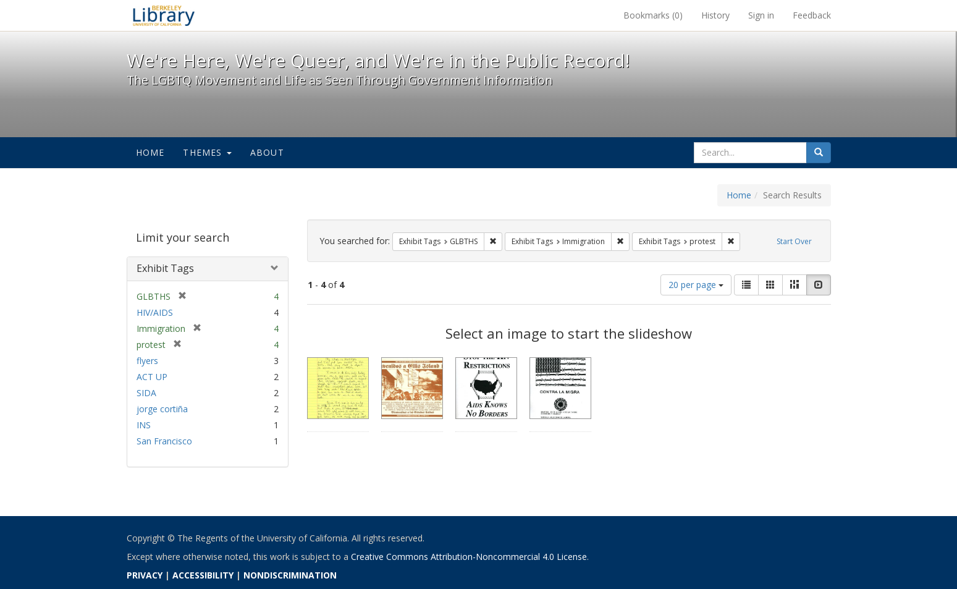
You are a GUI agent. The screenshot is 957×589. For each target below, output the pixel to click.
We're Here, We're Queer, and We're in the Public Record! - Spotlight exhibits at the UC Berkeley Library (163, 15)
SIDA (146, 393)
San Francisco (164, 441)
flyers (147, 361)
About (267, 152)
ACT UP (152, 377)
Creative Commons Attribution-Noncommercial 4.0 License (469, 556)
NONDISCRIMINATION (290, 575)
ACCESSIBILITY (203, 575)
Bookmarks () (653, 15)
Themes (207, 152)
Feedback (812, 15)
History (715, 15)
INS (144, 425)
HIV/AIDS (155, 312)
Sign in (761, 15)
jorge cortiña (162, 409)
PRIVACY (144, 575)
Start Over (794, 241)
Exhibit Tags (165, 268)
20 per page (695, 284)
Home (150, 152)
